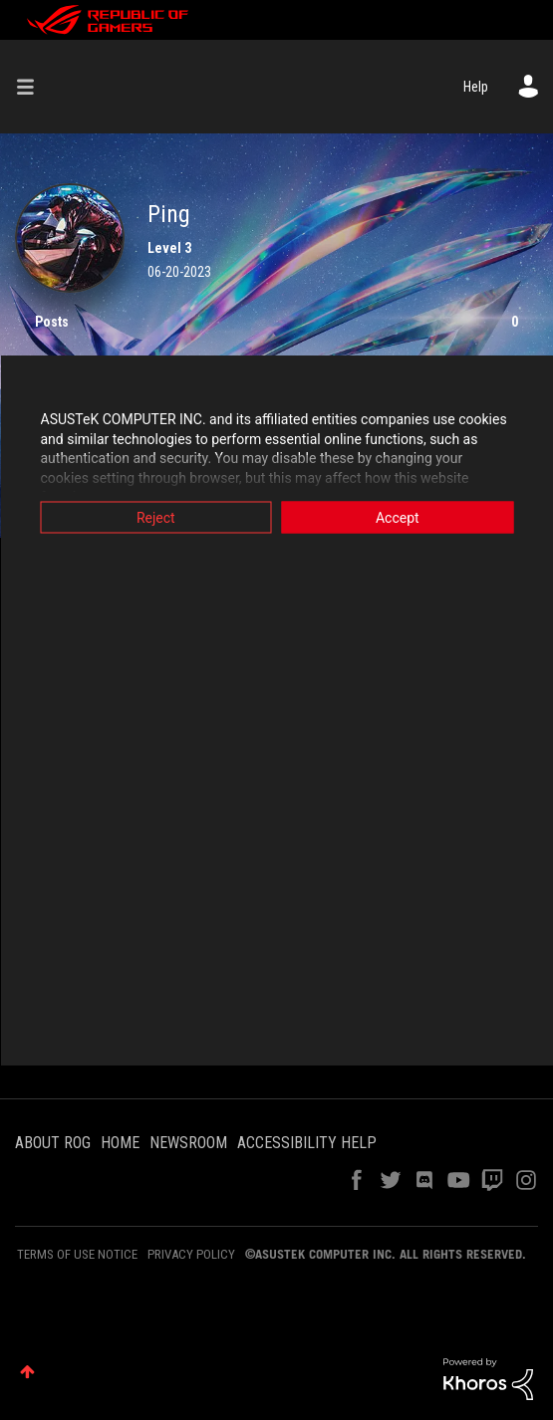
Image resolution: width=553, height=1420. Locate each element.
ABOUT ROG (53, 1142)
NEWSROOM (188, 1142)
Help (475, 87)
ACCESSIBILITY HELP (307, 1142)
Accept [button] (397, 518)
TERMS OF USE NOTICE (77, 1254)
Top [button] (27, 1371)
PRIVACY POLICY (191, 1254)
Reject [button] (156, 518)
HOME (120, 1142)
